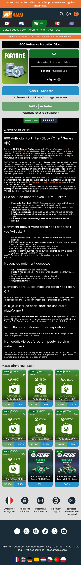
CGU (68, 546)
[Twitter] (27, 531)
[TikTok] (45, 531)
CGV (76, 546)
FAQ (48, 546)
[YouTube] (64, 531)
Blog (19, 550)
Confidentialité (35, 546)
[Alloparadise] (12, 14)
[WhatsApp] (55, 531)
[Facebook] (17, 531)
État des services (34, 550)
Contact (59, 546)
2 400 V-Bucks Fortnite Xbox (62, 177)
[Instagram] (36, 531)
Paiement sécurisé (13, 546)
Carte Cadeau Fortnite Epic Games (43, 182)
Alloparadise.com (57, 550)
